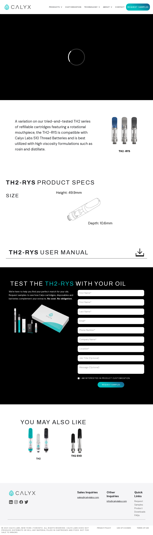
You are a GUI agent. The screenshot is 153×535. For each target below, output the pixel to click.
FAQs (137, 515)
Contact (120, 7)
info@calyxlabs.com (117, 501)
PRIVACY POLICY (104, 528)
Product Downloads (139, 510)
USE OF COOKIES (124, 528)
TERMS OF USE (143, 528)
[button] (55, 7)
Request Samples (138, 503)
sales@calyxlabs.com (88, 497)
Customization (73, 7)
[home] (17, 7)
